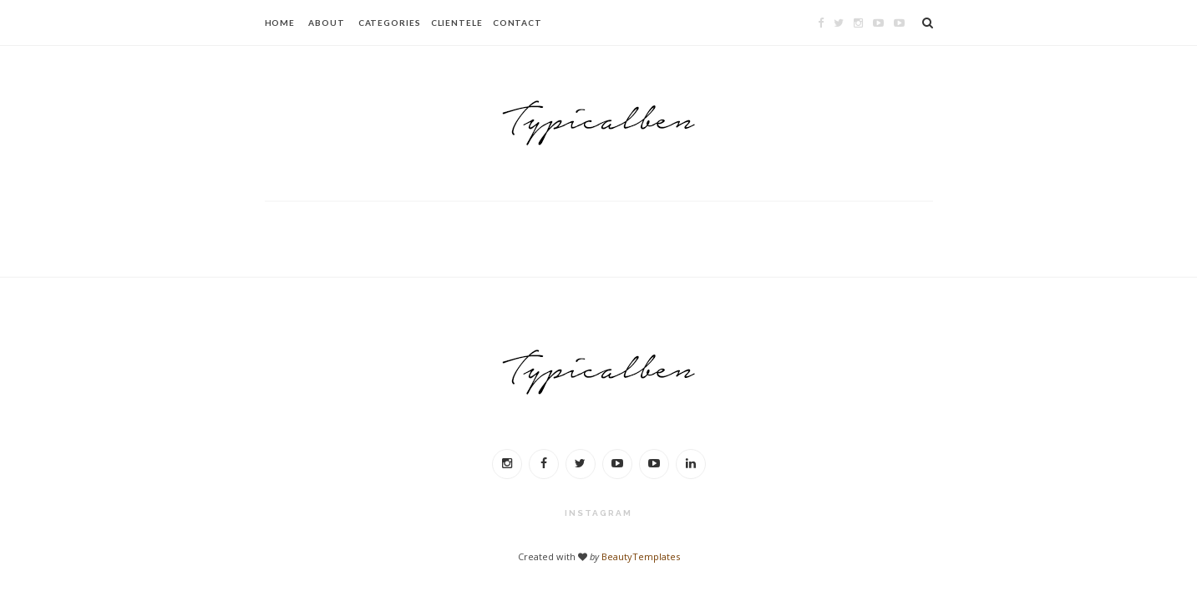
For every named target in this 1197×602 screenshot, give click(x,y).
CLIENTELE (457, 23)
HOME (280, 23)
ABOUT (326, 23)
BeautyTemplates (640, 556)
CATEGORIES (389, 23)
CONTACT (517, 23)
